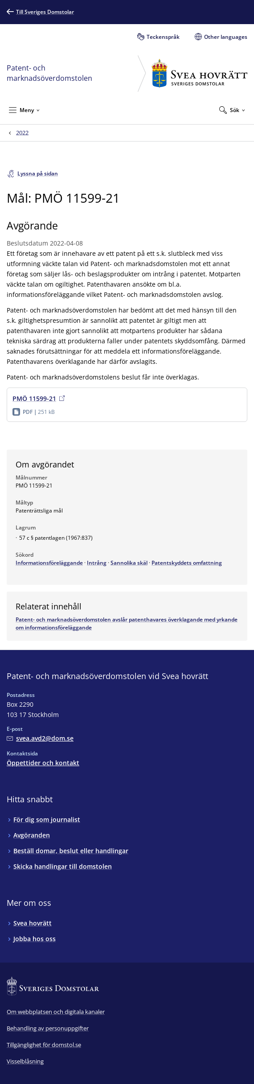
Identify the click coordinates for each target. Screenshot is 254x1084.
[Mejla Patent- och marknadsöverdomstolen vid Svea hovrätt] (40, 738)
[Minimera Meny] (24, 109)
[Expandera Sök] (232, 109)
